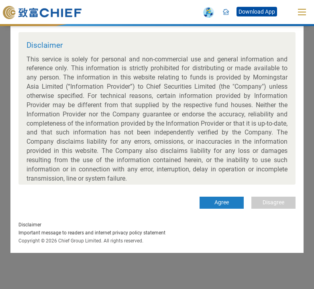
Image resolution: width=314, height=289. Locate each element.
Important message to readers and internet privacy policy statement (91, 233)
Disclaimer (29, 225)
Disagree (273, 202)
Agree (221, 202)
